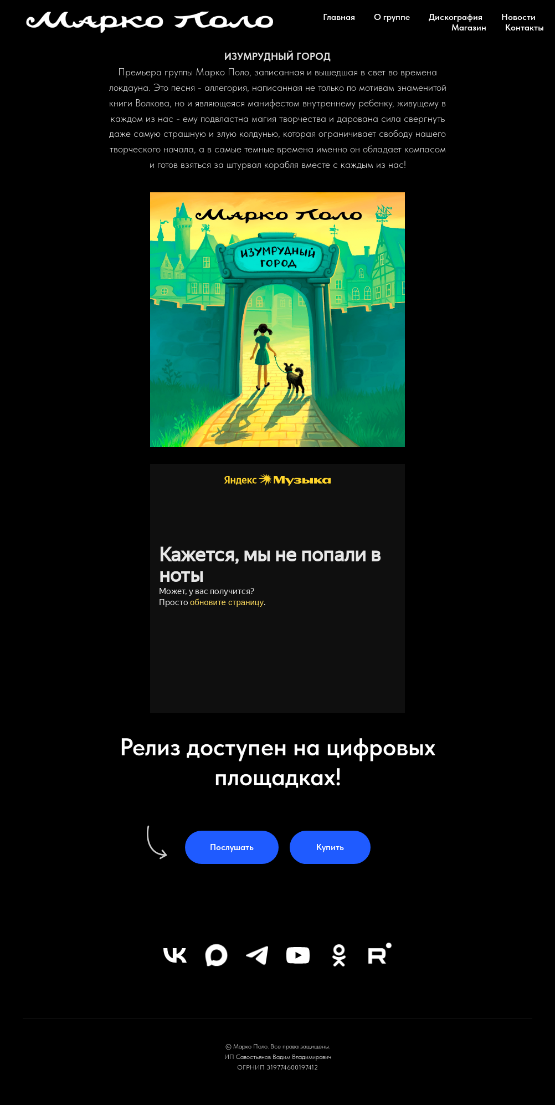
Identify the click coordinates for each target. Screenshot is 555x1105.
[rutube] (380, 955)
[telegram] (257, 955)
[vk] (175, 955)
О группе (392, 17)
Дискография (455, 17)
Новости (518, 17)
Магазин (468, 27)
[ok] (339, 955)
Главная (339, 17)
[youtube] (298, 955)
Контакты (524, 27)
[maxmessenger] (216, 955)
